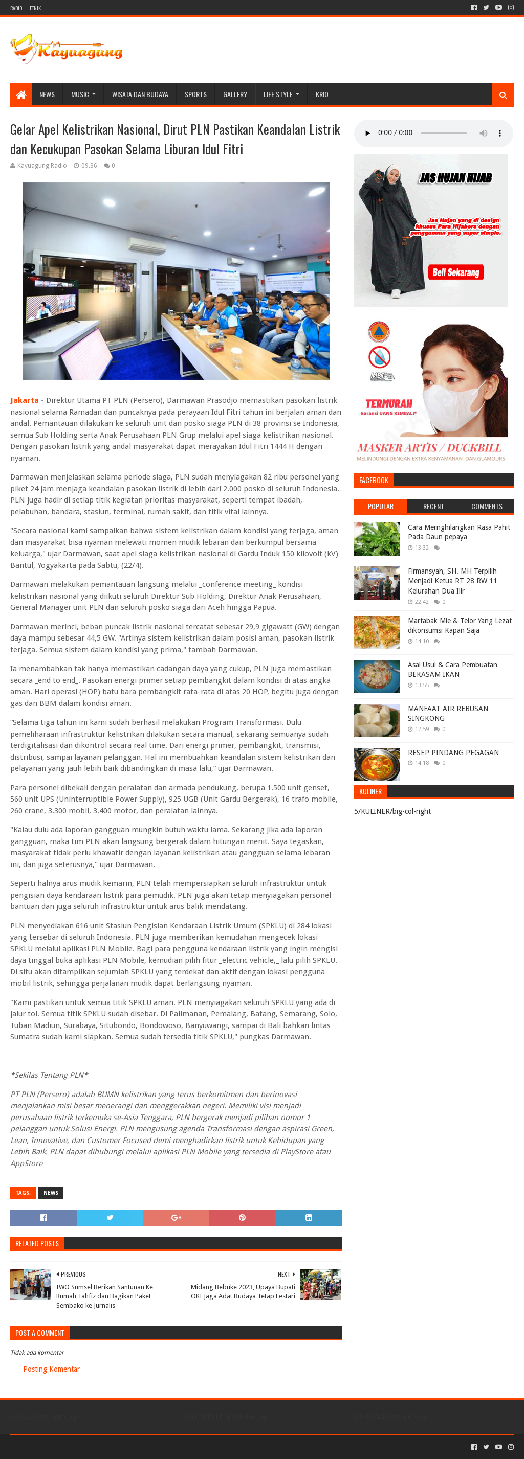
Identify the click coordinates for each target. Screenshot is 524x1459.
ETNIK (35, 8)
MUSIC (80, 93)
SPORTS (196, 93)
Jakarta (24, 400)
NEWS (47, 93)
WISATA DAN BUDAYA (140, 93)
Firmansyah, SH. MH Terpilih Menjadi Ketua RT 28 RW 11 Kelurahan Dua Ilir (452, 581)
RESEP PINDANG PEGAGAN (453, 752)
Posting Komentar (51, 1369)
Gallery (235, 93)
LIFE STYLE (278, 93)
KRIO (322, 93)
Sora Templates (67, 1447)
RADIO (16, 8)
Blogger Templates (126, 1447)
